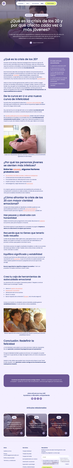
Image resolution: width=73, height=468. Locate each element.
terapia (26, 296)
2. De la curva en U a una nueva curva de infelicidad (57, 69)
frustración (30, 183)
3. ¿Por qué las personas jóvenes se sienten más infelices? (57, 73)
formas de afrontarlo (29, 210)
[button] (21, 3)
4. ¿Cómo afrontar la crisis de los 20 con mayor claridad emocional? (58, 79)
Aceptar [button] (67, 464)
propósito (17, 259)
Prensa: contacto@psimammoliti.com (11, 454)
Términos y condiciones (10, 460)
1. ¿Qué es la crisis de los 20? (58, 66)
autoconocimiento (30, 209)
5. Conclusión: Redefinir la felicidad (57, 84)
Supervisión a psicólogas (29, 464)
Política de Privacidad (65, 461)
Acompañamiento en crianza (30, 459)
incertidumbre (41, 79)
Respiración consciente (12, 290)
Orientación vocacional (28, 461)
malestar (42, 221)
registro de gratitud (16, 288)
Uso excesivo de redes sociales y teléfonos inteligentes (22, 175)
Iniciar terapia (50, 3)
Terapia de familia (27, 456)
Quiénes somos (7, 451)
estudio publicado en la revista (17, 116)
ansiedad (16, 75)
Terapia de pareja (27, 453)
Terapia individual (27, 451)
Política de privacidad (9, 458)
